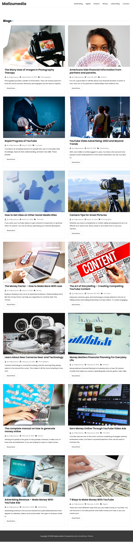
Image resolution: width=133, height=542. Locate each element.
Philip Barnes (14, 77)
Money (105, 4)
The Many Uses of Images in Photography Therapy (29, 71)
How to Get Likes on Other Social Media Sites (31, 215)
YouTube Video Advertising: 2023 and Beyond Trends (96, 142)
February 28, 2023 (93, 293)
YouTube (38, 145)
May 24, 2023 (27, 145)
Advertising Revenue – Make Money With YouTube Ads (29, 501)
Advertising (78, 4)
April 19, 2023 (91, 148)
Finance (97, 4)
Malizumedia (14, 3)
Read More (11, 88)
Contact (126, 4)
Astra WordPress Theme (83, 536)
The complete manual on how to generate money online (30, 430)
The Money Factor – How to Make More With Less (33, 286)
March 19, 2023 (92, 219)
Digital (88, 4)
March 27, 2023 (27, 219)
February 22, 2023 (28, 362)
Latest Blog (115, 4)
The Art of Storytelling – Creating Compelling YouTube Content (96, 288)
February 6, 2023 (93, 433)
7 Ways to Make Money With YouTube (92, 500)
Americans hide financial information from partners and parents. (95, 71)
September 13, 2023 (29, 77)
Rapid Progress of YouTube (21, 141)
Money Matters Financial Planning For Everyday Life (98, 359)
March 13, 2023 (27, 290)
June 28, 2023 (92, 77)
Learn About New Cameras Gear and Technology (34, 357)
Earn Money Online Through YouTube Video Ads (98, 428)
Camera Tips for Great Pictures (88, 215)
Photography (46, 77)
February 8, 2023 (93, 365)
